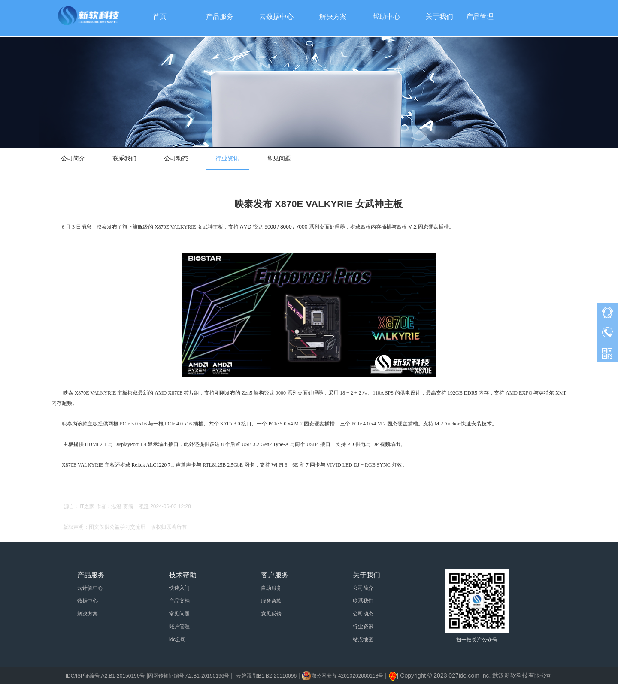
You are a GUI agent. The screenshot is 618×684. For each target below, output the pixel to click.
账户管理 (179, 627)
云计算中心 (90, 588)
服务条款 (271, 601)
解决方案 (87, 614)
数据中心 (87, 601)
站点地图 (363, 639)
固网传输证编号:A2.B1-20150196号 (188, 676)
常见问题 (279, 158)
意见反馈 (271, 614)
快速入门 (179, 588)
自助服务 (271, 588)
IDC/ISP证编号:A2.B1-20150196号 (105, 676)
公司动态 (176, 158)
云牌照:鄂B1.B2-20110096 (266, 676)
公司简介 (73, 158)
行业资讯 (227, 158)
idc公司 (177, 639)
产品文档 (179, 601)
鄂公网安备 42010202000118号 (347, 676)
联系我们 (124, 158)
